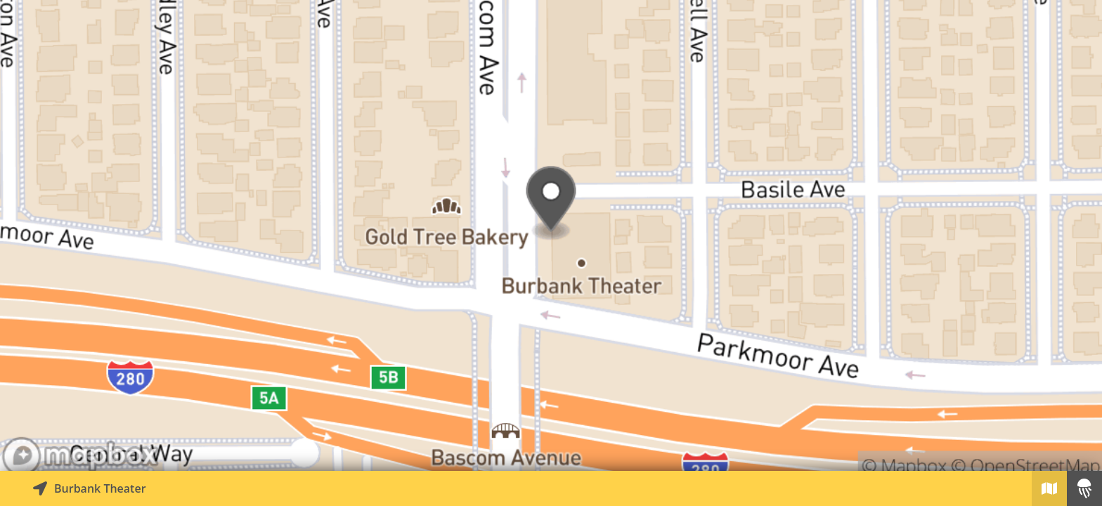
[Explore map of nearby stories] (551, 235)
